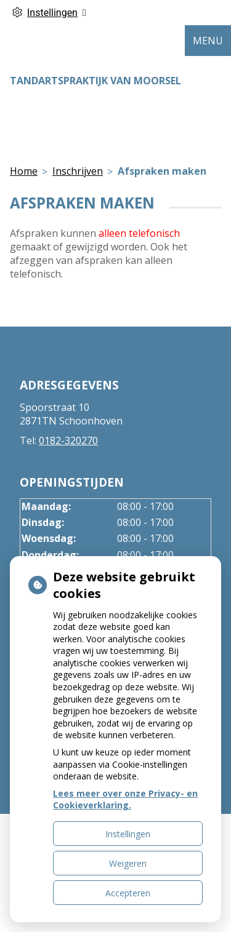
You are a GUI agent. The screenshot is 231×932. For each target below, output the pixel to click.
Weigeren (128, 863)
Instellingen (127, 834)
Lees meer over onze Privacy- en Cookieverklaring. (125, 799)
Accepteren (127, 893)
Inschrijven (77, 171)
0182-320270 (68, 440)
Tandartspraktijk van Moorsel (95, 80)
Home (24, 171)
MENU (208, 40)
